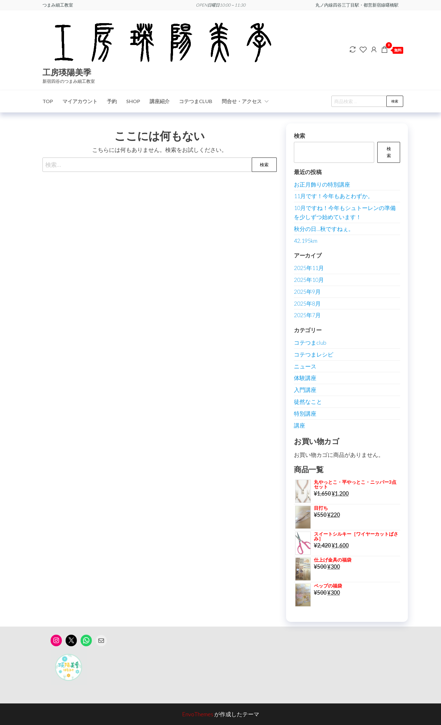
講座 (299, 425)
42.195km (305, 240)
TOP (47, 101)
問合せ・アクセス (242, 101)
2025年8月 (307, 303)
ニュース (305, 366)
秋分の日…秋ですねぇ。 (324, 228)
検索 (394, 101)
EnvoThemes (197, 714)
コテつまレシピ (313, 354)
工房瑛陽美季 (66, 72)
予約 (112, 101)
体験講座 (305, 377)
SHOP (133, 101)
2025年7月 (307, 315)
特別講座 (305, 413)
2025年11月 (309, 267)
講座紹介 (160, 101)
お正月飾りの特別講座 (322, 184)
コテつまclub (310, 342)
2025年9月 (307, 291)
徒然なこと (308, 401)
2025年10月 (309, 279)
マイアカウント (79, 101)
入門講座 (305, 389)
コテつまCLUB (195, 101)
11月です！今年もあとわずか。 (333, 195)
